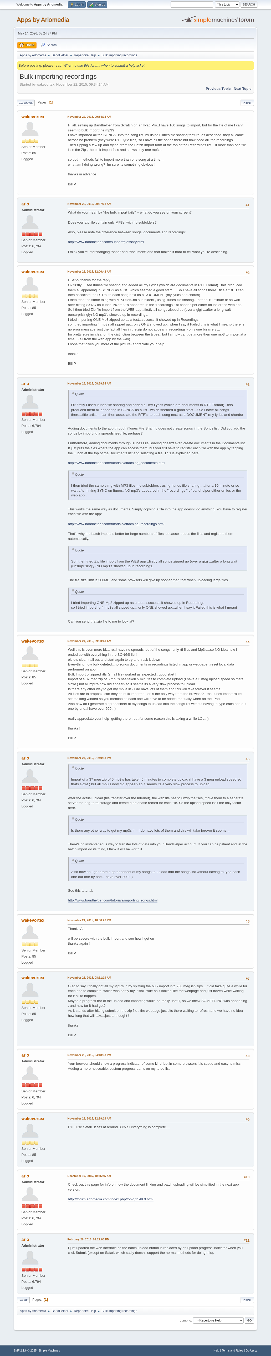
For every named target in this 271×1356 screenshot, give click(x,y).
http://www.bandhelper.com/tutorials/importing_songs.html (113, 900)
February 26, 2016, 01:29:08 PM (88, 1239)
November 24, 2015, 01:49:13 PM (89, 758)
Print (247, 102)
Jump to (185, 1320)
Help (216, 1350)
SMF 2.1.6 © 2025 (25, 1350)
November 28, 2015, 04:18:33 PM (89, 1055)
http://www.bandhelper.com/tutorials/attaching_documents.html (116, 463)
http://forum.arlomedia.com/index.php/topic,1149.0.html (111, 1199)
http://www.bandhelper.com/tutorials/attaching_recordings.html (116, 524)
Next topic (242, 89)
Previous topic (218, 89)
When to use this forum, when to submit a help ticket (104, 65)
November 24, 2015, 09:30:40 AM (89, 641)
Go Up (23, 1299)
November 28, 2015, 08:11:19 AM (89, 977)
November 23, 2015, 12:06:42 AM (89, 271)
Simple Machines (49, 1350)
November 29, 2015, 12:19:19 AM (89, 1118)
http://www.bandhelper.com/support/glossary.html (106, 242)
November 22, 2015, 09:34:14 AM (89, 116)
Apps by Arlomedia (43, 19)
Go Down (26, 102)
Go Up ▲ (252, 1350)
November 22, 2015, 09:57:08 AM (89, 203)
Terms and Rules (232, 1350)
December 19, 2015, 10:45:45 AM (89, 1175)
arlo (25, 204)
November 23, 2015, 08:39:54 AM (89, 383)
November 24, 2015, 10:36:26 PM (89, 920)
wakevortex (33, 117)
